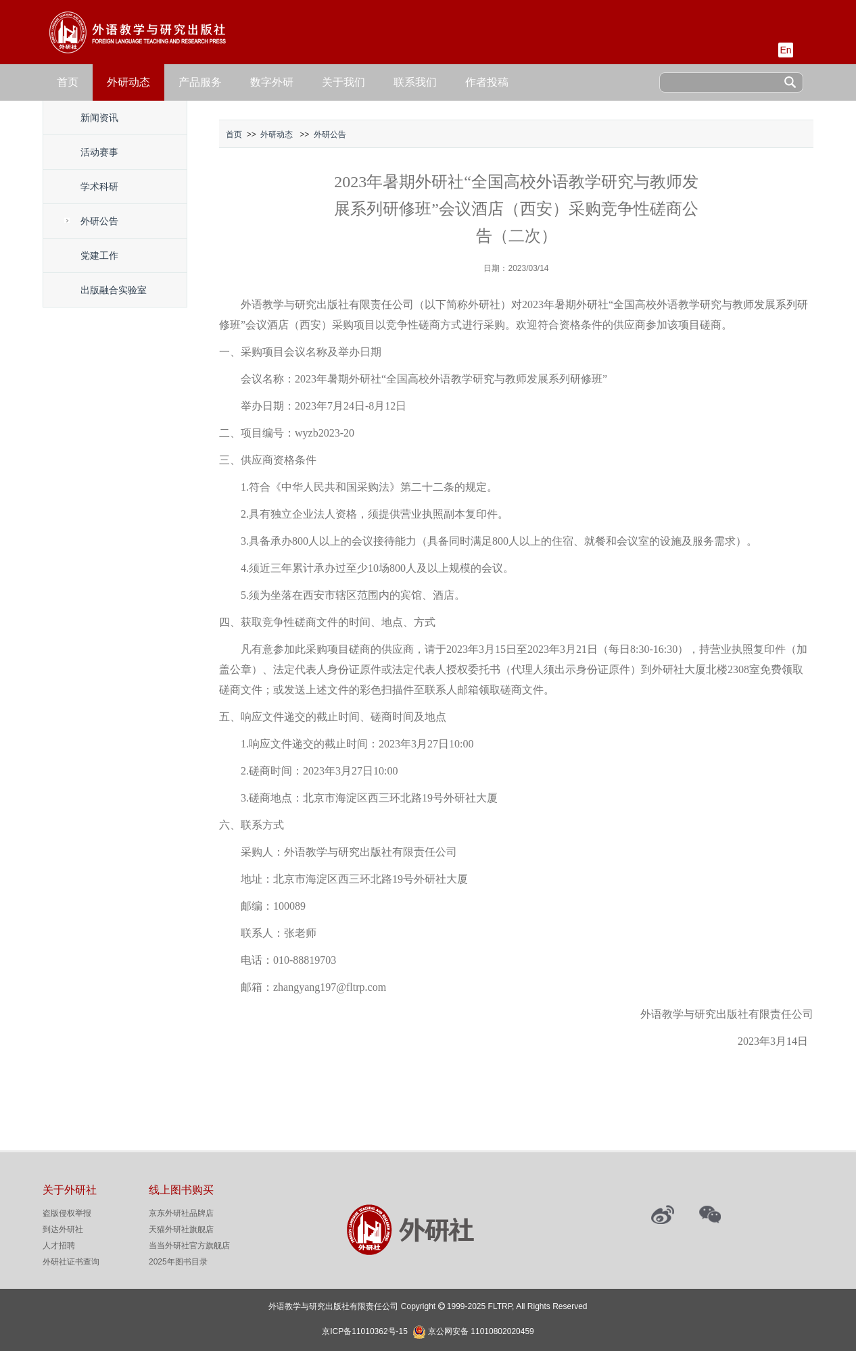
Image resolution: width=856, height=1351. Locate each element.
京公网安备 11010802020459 (481, 1330)
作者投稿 (486, 82)
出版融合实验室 (113, 290)
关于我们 (343, 82)
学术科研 (99, 186)
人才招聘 (59, 1245)
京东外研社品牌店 (181, 1213)
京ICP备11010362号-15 (365, 1331)
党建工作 (99, 255)
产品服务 (200, 82)
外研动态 (128, 82)
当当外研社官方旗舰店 (189, 1245)
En (785, 50)
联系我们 (415, 82)
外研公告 (99, 221)
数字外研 (271, 82)
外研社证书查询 (71, 1262)
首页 (67, 82)
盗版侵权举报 (67, 1213)
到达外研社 (63, 1229)
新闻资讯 (99, 117)
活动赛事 (99, 152)
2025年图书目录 (178, 1262)
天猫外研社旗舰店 (181, 1229)
